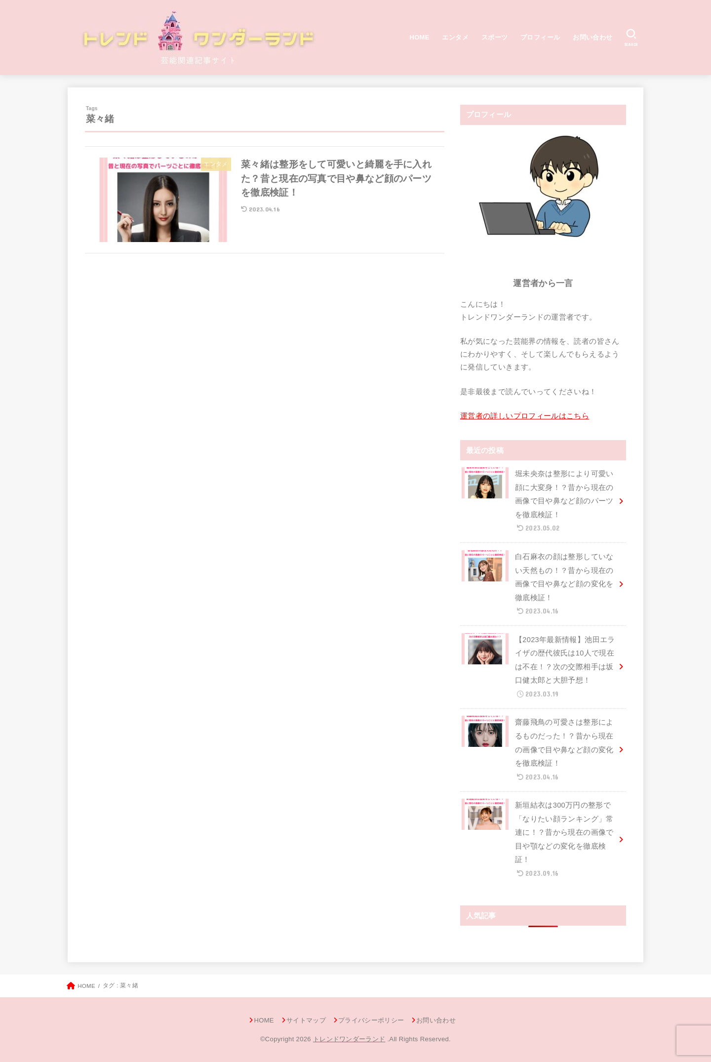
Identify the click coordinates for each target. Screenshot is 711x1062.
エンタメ (455, 37)
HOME (420, 37)
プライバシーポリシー (371, 1020)
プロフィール (540, 37)
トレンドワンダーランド (349, 1039)
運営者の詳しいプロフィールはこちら (524, 416)
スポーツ (494, 37)
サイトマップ (306, 1020)
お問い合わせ (592, 37)
